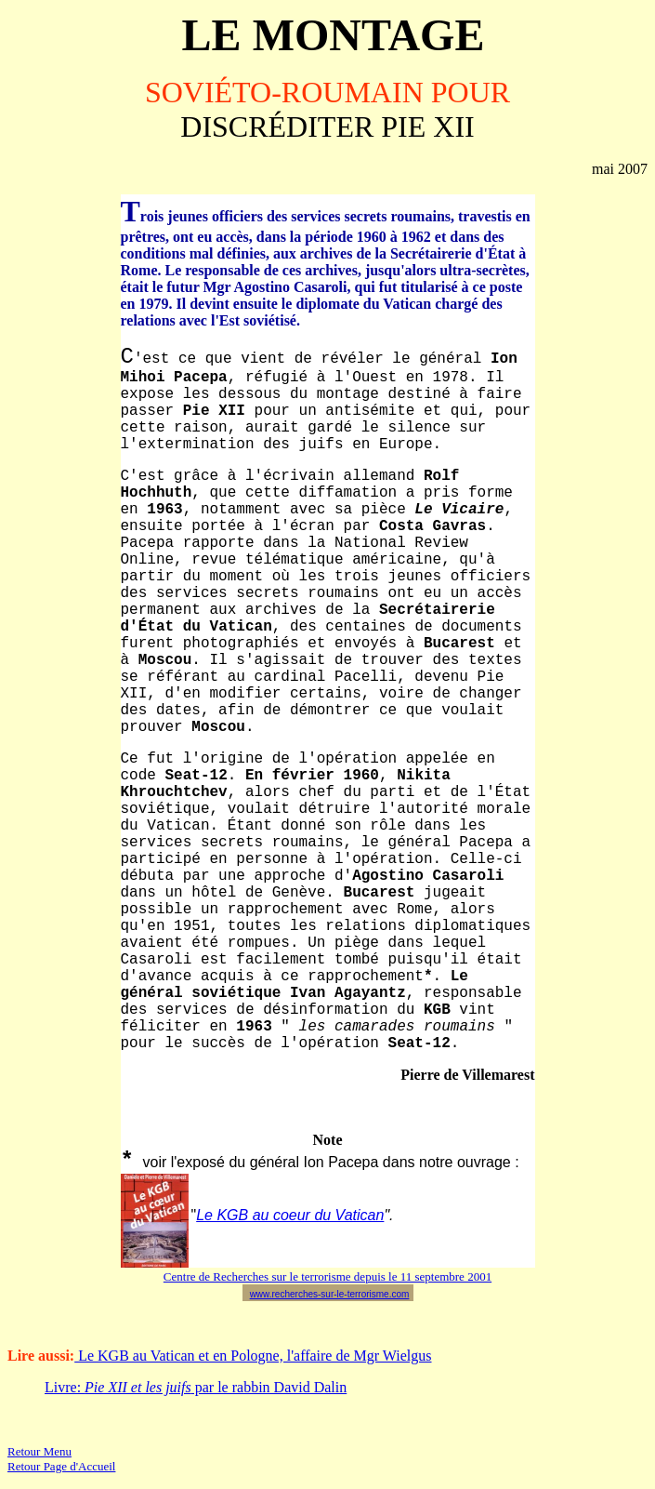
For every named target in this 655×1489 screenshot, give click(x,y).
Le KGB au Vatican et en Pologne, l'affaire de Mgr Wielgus (252, 1355)
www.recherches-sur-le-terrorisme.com (330, 1294)
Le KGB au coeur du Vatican (290, 1215)
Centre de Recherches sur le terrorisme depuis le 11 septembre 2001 (327, 1276)
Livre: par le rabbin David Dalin (196, 1387)
